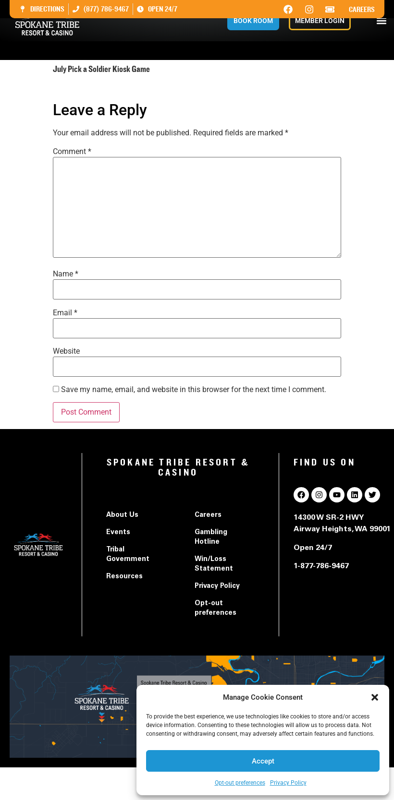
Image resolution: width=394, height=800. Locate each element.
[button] (375, 697)
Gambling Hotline (211, 537)
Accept (263, 761)
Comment (72, 151)
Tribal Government (127, 555)
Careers (362, 9)
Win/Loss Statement (214, 564)
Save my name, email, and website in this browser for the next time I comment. (193, 390)
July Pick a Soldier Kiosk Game (105, 88)
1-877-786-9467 (321, 566)
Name (65, 274)
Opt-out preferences (240, 782)
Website (66, 351)
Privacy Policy (288, 782)
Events (118, 532)
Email (65, 313)
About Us (122, 515)
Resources (124, 576)
